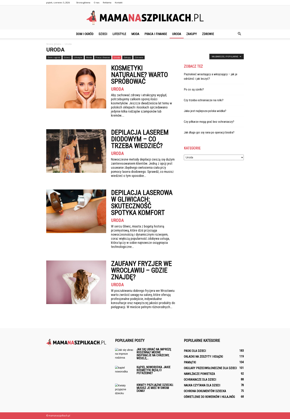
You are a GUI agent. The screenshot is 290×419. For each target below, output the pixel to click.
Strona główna (83, 2)
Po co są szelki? (194, 89)
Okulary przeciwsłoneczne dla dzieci (210, 368)
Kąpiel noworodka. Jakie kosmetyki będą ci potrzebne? (153, 370)
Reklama (107, 2)
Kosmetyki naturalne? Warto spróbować (139, 74)
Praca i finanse (155, 34)
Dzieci (103, 34)
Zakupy (191, 34)
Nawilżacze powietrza (199, 374)
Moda (135, 34)
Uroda (176, 34)
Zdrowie (208, 34)
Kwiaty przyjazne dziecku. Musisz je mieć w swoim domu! (154, 388)
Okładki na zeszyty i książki (203, 356)
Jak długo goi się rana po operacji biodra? (209, 132)
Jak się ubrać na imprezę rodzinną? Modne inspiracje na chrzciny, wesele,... (153, 354)
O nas (96, 2)
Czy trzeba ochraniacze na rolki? (203, 100)
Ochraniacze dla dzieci (200, 379)
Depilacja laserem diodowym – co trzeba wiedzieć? (139, 139)
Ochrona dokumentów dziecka (205, 391)
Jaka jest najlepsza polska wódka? (205, 111)
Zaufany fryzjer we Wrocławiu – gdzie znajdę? (141, 270)
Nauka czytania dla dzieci (202, 385)
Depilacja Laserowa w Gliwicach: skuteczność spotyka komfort (141, 203)
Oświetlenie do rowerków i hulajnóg (209, 397)
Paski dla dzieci (195, 351)
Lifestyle (119, 34)
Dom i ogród (84, 34)
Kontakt (118, 2)
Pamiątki (190, 362)
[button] (239, 33)
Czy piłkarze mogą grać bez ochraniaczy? (209, 121)
